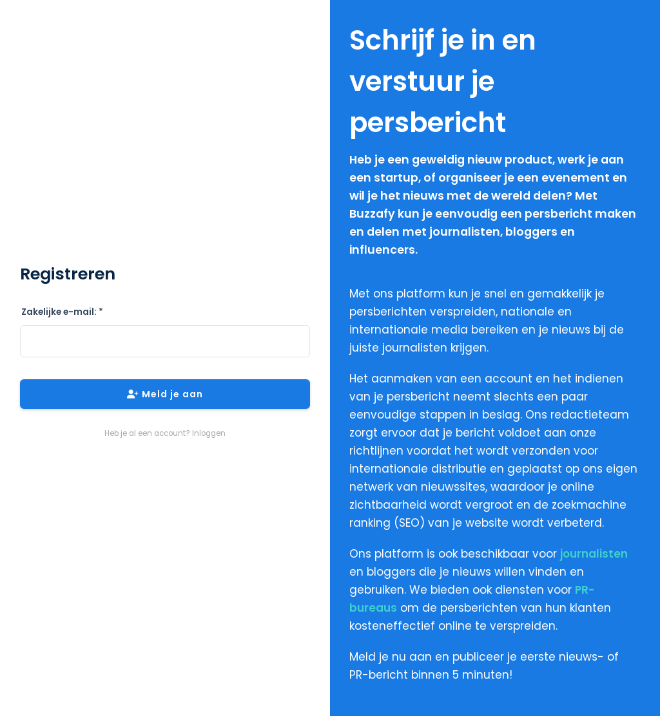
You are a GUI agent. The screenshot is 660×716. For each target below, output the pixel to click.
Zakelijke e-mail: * (62, 312)
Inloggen (209, 433)
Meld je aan (165, 394)
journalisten (594, 553)
